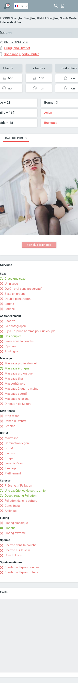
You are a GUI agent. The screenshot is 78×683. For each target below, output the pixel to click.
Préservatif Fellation (18, 485)
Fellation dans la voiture (21, 501)
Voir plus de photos (39, 244)
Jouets (9, 304)
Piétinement (13, 473)
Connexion (62, 6)
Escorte (10, 321)
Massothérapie (15, 383)
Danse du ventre (15, 421)
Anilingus (11, 511)
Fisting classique (16, 523)
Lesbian (10, 426)
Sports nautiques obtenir (21, 572)
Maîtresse (11, 438)
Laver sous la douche (19, 341)
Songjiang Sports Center (62, 18)
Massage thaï (14, 378)
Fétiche (10, 309)
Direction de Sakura (18, 404)
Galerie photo (16, 138)
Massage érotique (17, 368)
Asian (48, 112)
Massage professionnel (21, 363)
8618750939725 (16, 42)
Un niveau (11, 283)
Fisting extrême (15, 533)
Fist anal (10, 528)
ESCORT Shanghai (11, 18)
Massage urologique (19, 373)
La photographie (16, 326)
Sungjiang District (35, 18)
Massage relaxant (17, 399)
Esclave (10, 453)
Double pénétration (18, 299)
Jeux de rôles (14, 463)
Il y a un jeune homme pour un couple (30, 331)
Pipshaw (10, 346)
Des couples (13, 336)
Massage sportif (16, 394)
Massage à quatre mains (21, 388)
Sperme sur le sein (17, 550)
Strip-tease (12, 416)
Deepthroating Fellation (20, 495)
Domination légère (17, 443)
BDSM (9, 448)
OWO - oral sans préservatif (23, 289)
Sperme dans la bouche (20, 545)
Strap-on (10, 458)
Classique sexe (15, 278)
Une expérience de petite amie (25, 490)
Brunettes (50, 123)
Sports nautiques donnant (22, 567)
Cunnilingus (13, 506)
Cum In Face (13, 555)
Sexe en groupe (15, 294)
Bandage (10, 468)
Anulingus (11, 351)
